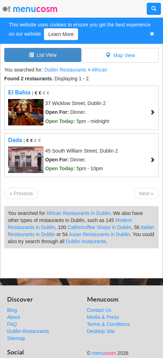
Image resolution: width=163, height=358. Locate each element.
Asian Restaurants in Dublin (99, 234)
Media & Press (103, 317)
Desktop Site (101, 331)
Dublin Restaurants (65, 70)
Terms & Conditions (108, 324)
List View (43, 55)
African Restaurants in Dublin (78, 213)
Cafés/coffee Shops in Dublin (99, 227)
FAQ (12, 324)
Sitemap (16, 338)
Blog (12, 310)
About (13, 317)
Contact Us (99, 310)
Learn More (61, 34)
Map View (120, 55)
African (99, 70)
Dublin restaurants (86, 241)
